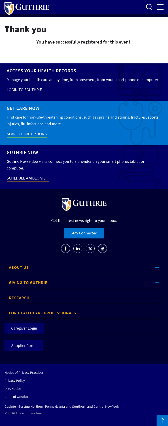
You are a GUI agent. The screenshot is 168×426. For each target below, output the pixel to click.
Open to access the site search (149, 7)
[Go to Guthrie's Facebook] (65, 248)
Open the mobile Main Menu (160, 7)
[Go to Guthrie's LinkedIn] (77, 248)
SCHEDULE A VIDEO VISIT (28, 178)
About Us (19, 267)
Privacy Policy (14, 380)
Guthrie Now (22, 152)
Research (19, 297)
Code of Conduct (17, 396)
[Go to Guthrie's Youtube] (102, 248)
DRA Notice (12, 388)
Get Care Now (23, 108)
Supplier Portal (24, 345)
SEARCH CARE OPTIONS (27, 133)
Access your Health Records (41, 71)
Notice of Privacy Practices (24, 372)
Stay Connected (84, 233)
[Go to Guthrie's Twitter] (90, 248)
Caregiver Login (24, 328)
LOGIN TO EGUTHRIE (24, 89)
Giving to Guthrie (28, 282)
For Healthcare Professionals (42, 312)
